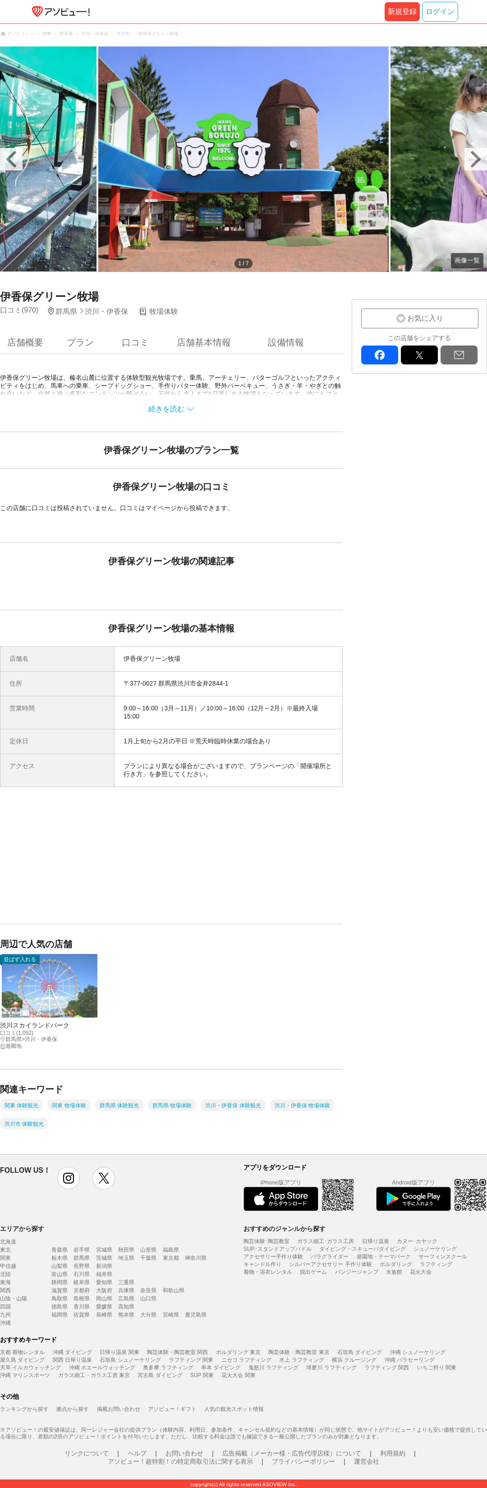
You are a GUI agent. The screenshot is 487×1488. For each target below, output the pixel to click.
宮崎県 (171, 1315)
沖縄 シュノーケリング (418, 1352)
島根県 (82, 1298)
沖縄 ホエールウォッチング (102, 1367)
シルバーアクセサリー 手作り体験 (330, 1264)
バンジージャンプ (356, 1272)
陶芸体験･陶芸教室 (266, 1241)
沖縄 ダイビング (72, 1352)
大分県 (148, 1315)
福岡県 (59, 1315)
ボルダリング (396, 1264)
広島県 (126, 1298)
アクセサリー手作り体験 (273, 1256)
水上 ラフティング (301, 1360)
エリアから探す (22, 1228)
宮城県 (104, 1250)
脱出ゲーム (313, 1272)
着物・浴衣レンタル (268, 1272)
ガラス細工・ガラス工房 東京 (94, 1375)
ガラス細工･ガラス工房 (325, 1241)
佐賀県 (82, 1315)
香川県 (82, 1307)
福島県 (171, 1250)
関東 (5, 1258)
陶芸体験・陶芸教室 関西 (177, 1352)
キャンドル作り (262, 1264)
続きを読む (166, 409)
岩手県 (82, 1250)
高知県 (126, 1307)
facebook (379, 355)
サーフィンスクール (442, 1256)
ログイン (440, 11)
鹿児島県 (196, 1315)
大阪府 (104, 1290)
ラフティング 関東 (191, 1360)
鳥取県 (59, 1298)
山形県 (148, 1250)
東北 (5, 1250)
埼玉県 (126, 1258)
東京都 (171, 1258)
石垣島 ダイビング (359, 1352)
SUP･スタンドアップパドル (278, 1249)
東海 (5, 1282)
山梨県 (59, 1266)
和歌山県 (173, 1290)
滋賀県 (59, 1290)
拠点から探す (72, 1409)
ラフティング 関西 (386, 1367)
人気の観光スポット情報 (234, 1409)
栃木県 (59, 1258)
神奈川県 (196, 1258)
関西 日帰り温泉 (72, 1360)
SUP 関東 (202, 1375)
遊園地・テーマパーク (384, 1256)
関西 (5, 1290)
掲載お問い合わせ (118, 1409)
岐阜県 (82, 1282)
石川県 (82, 1274)
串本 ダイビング (220, 1367)
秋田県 (126, 1250)
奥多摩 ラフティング (168, 1367)
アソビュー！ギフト (172, 1409)
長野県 (82, 1266)
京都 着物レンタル (22, 1352)
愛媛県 (104, 1307)
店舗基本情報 (204, 342)
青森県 (59, 1250)
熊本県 (126, 1315)
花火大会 (421, 1272)
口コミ (135, 342)
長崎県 (104, 1315)
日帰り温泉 (375, 1241)
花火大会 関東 (238, 1375)
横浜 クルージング (354, 1360)
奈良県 (148, 1290)
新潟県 (104, 1266)
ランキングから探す (24, 1409)
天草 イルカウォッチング (30, 1367)
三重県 (126, 1282)
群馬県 (82, 1258)
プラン (80, 342)
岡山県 (104, 1298)
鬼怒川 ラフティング (273, 1367)
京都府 (82, 1290)
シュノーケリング (435, 1249)
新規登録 (402, 11)
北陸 (5, 1274)
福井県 (104, 1274)
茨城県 (104, 1258)
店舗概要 (25, 342)
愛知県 (104, 1282)
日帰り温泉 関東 (119, 1352)
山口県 (148, 1298)
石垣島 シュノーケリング (130, 1360)
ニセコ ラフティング (246, 1360)
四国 (5, 1307)
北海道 (8, 1242)
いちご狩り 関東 (436, 1367)
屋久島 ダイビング (22, 1360)
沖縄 (5, 1323)
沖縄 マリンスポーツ (25, 1375)
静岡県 (59, 1282)
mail (459, 355)
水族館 (394, 1272)
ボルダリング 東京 (238, 1352)
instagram (68, 1178)
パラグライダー (330, 1256)
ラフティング (436, 1264)
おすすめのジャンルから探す (285, 1228)
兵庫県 (126, 1290)
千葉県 (148, 1258)
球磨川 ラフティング (331, 1367)
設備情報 (286, 342)
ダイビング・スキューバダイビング (362, 1249)
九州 (5, 1315)
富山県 (59, 1274)
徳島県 (59, 1307)
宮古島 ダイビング (160, 1375)
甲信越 (8, 1266)
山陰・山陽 (13, 1298)
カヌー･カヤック (417, 1241)
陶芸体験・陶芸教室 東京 (298, 1352)
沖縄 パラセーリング (410, 1360)
